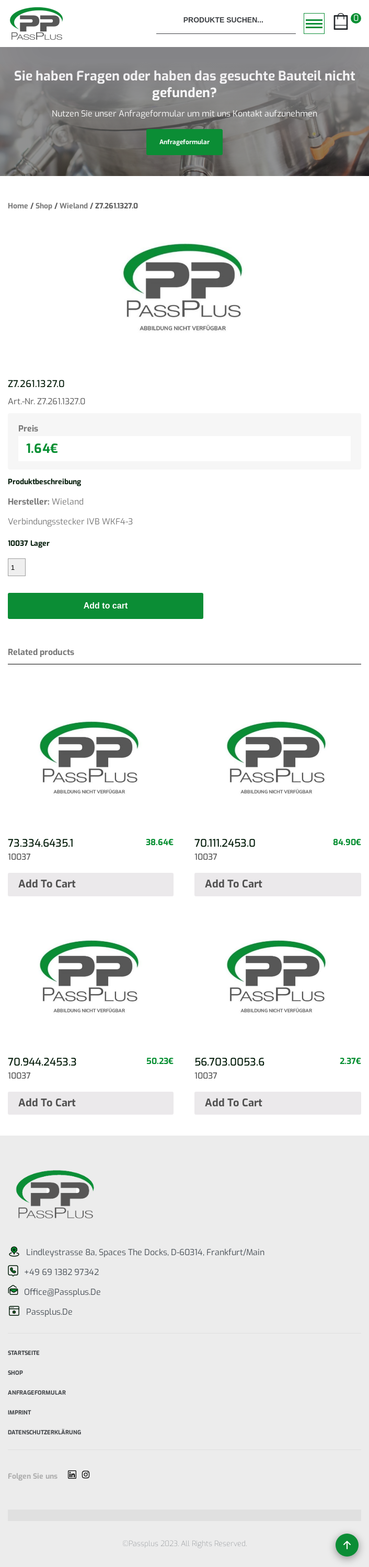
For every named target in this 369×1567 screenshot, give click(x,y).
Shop (44, 206)
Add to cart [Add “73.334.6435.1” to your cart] (47, 884)
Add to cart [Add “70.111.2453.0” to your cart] (233, 884)
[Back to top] (347, 1545)
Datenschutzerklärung (44, 1431)
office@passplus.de (62, 1292)
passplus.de (49, 1311)
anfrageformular (184, 142)
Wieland (74, 206)
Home (18, 206)
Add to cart (106, 605)
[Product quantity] (17, 567)
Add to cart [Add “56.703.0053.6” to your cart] (233, 1103)
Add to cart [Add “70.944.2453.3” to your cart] (47, 1103)
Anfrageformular (37, 1391)
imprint (19, 1411)
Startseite (24, 1352)
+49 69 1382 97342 (61, 1272)
